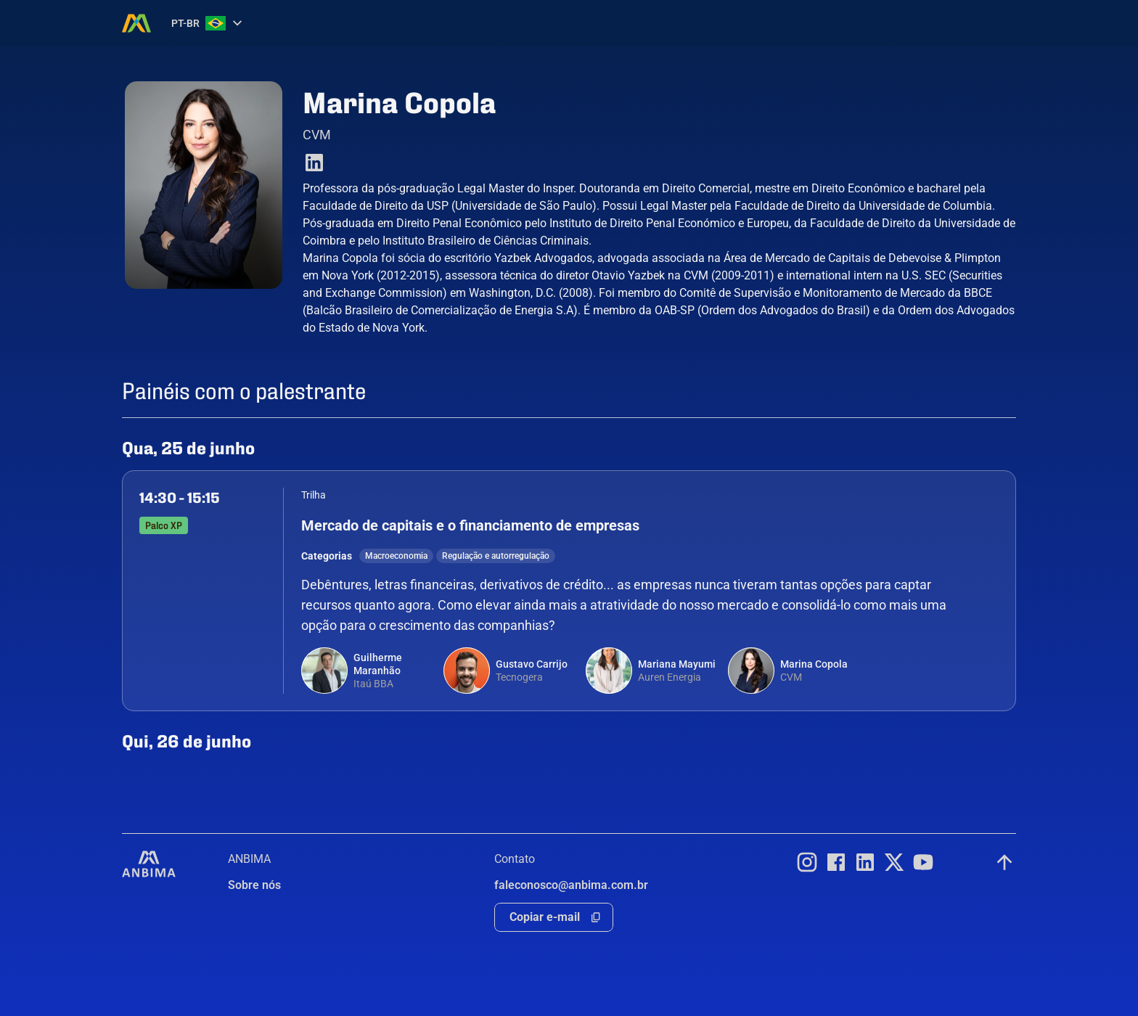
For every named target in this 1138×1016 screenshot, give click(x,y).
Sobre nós (254, 885)
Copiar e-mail (544, 917)
